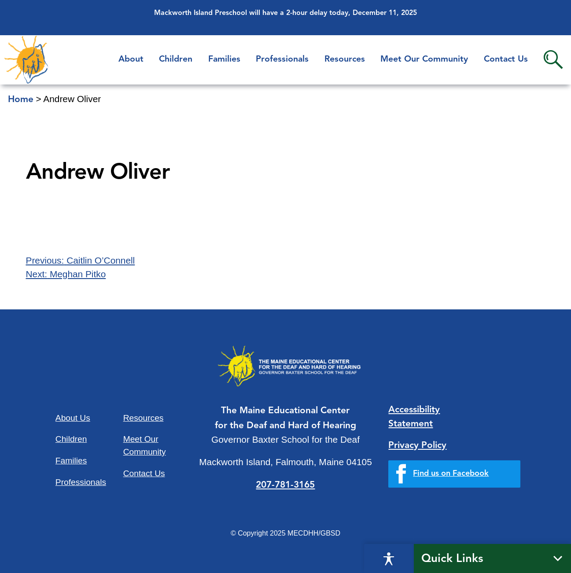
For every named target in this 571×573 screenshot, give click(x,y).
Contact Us (506, 59)
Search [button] (553, 60)
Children (175, 59)
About (131, 59)
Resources (344, 59)
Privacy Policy (417, 445)
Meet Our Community (424, 59)
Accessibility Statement (414, 416)
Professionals (282, 59)
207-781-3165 (285, 485)
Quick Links (452, 559)
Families (224, 59)
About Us (72, 417)
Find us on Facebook (451, 474)
